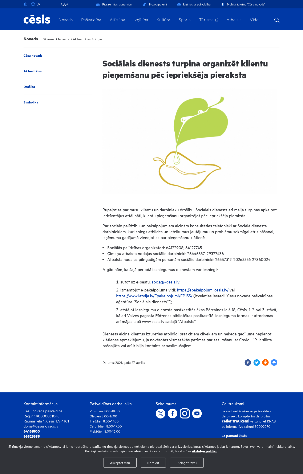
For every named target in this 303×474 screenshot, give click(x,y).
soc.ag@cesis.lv (165, 281)
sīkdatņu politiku (204, 451)
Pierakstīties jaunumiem (114, 4)
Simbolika (31, 102)
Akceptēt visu (120, 462)
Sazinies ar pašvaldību (193, 4)
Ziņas (98, 39)
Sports (185, 19)
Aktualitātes (82, 39)
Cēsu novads (33, 55)
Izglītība (141, 19)
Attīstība (117, 19)
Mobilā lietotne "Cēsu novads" (242, 4)
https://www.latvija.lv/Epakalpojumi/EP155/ (154, 295)
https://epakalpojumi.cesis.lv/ (203, 289)
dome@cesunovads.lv (41, 426)
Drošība (29, 86)
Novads (66, 19)
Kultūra (163, 19)
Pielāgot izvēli (187, 462)
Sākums (48, 39)
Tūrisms (206, 19)
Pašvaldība (91, 19)
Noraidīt (153, 462)
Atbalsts (234, 19)
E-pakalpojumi (154, 4)
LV (35, 4)
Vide (254, 19)
